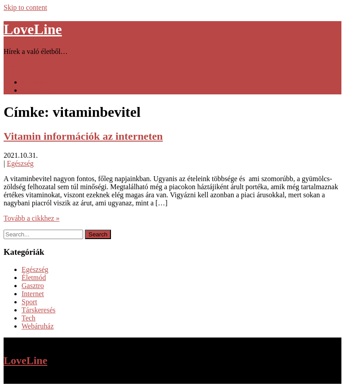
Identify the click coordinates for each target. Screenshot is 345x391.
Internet (33, 294)
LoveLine (33, 29)
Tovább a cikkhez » (32, 218)
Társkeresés (39, 310)
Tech (28, 318)
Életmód (34, 277)
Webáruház (38, 326)
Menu (12, 67)
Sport (29, 302)
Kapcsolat (36, 90)
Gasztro (33, 285)
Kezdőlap (35, 82)
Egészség (20, 163)
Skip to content (25, 7)
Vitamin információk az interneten (83, 136)
